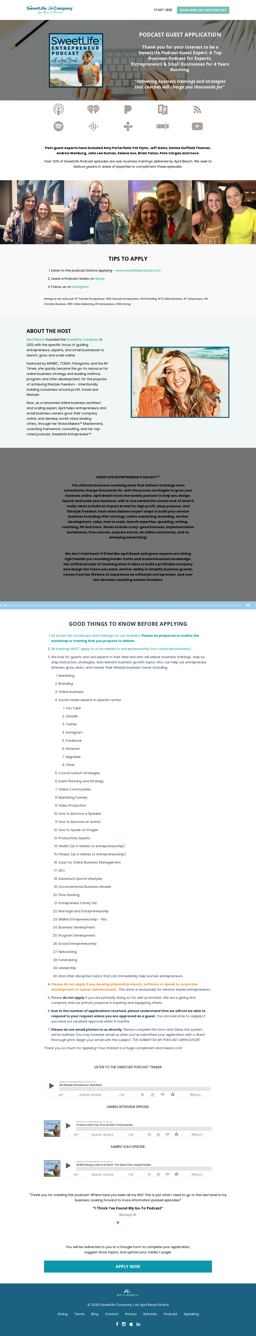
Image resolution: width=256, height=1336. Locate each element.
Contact (111, 1314)
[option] (128, 1202)
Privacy (131, 1314)
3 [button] (128, 1222)
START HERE (163, 10)
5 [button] (138, 1222)
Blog (94, 1314)
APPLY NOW (128, 1266)
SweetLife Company (82, 339)
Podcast (170, 1314)
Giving (62, 1314)
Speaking (191, 1314)
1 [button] (118, 1222)
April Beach (36, 339)
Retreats (150, 1314)
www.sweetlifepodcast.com (138, 270)
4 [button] (133, 1222)
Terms (79, 1314)
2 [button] (123, 1222)
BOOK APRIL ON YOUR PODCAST (203, 10)
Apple (99, 278)
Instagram (81, 286)
